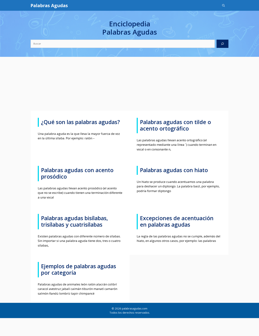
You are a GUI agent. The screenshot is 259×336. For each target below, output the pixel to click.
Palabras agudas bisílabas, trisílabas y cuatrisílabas (74, 221)
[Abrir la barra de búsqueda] (223, 5)
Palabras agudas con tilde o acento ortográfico (175, 125)
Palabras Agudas (49, 5)
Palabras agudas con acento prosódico (77, 173)
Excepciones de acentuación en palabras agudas (176, 221)
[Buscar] (222, 44)
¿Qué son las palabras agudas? (80, 122)
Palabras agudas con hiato (174, 170)
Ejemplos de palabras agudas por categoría (78, 269)
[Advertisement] (129, 84)
